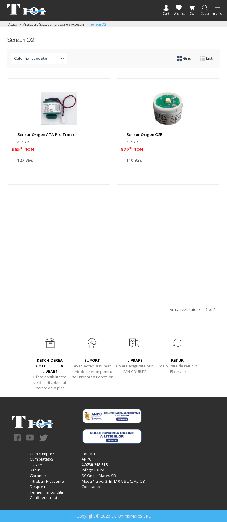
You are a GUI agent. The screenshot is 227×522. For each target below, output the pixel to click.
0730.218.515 (95, 464)
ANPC (86, 459)
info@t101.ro (93, 470)
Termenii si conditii (46, 492)
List (206, 58)
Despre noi (40, 486)
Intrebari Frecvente (47, 481)
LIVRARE (134, 360)
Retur (35, 470)
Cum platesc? (41, 459)
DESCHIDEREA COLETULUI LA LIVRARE (49, 366)
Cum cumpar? (42, 453)
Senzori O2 (98, 24)
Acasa (12, 24)
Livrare (36, 464)
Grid (184, 58)
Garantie (38, 475)
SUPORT (92, 360)
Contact (88, 453)
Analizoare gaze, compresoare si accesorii (53, 24)
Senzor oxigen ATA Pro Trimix (46, 134)
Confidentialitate (45, 497)
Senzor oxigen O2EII (146, 134)
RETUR (177, 360)
